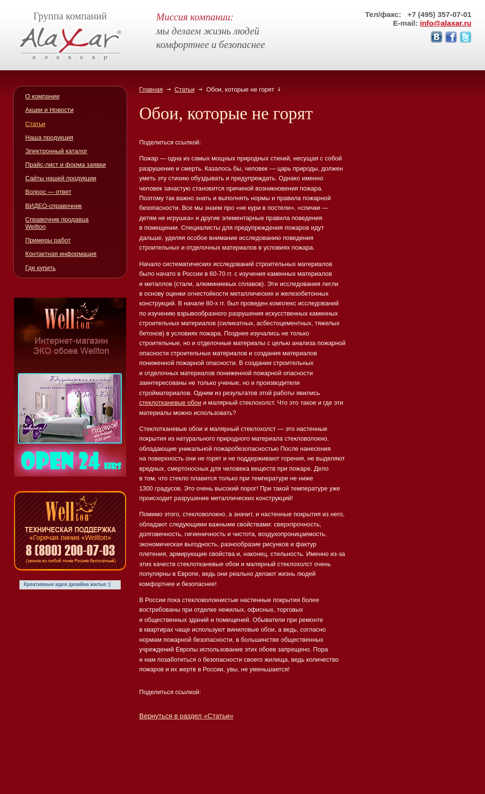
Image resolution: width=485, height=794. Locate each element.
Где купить (40, 267)
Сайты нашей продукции (61, 178)
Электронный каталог (56, 151)
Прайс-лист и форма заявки (65, 164)
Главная (151, 89)
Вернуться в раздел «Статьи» (186, 716)
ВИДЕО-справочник (53, 205)
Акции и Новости (49, 109)
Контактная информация (61, 253)
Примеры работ (48, 240)
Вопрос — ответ (48, 191)
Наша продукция (49, 137)
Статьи (184, 89)
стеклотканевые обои (170, 402)
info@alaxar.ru (445, 23)
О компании (42, 96)
